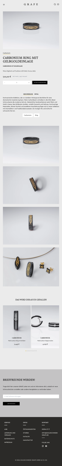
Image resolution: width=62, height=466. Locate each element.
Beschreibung (28, 94)
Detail (36, 94)
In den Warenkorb (40, 82)
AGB (5, 429)
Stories (26, 433)
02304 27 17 (46, 429)
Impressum (8, 442)
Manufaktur (28, 440)
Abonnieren (11, 403)
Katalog (26, 436)
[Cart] (58, 4)
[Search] (55, 4)
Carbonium (27, 115)
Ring (36, 115)
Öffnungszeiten (29, 429)
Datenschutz (9, 438)
